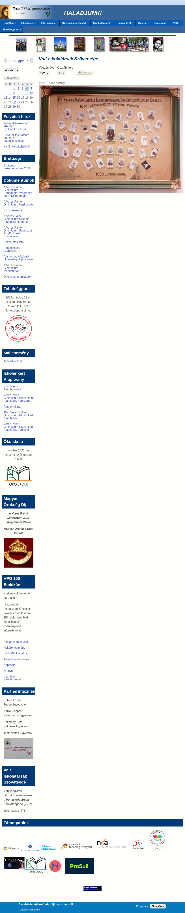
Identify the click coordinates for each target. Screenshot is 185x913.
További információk (29, 910)
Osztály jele (65, 67)
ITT (22, 810)
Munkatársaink (102, 24)
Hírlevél (8, 670)
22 (14, 102)
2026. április (18, 61)
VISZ (175, 24)
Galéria (142, 24)
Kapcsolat (160, 23)
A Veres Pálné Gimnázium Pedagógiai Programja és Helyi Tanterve (18, 191)
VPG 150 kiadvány (16, 653)
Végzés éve (46, 67)
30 (18, 106)
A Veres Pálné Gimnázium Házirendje (18, 203)
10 (22, 93)
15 (14, 97)
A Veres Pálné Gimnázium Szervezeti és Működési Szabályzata (18, 232)
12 (31, 93)
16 (18, 97)
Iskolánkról (124, 24)
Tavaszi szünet (13, 360)
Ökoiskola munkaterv (17, 276)
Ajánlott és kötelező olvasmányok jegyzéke (18, 258)
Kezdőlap (8, 24)
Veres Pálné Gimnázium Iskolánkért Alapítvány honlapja (18, 426)
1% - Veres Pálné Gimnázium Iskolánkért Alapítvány (18, 415)
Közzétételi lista (14, 242)
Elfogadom (142, 907)
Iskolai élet (27, 24)
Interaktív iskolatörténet (12, 678)
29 (14, 106)
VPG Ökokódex (13, 210)
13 (5, 97)
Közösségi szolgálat (74, 24)
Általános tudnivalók (16, 641)
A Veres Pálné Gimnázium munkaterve (13, 268)
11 (27, 93)
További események (16, 659)
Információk (48, 24)
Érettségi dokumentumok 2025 (17, 167)
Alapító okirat (12, 406)
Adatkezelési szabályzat (12, 249)
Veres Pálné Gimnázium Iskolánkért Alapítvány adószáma (18, 397)
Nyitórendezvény (14, 647)
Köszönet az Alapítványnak (13, 388)
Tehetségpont (10, 30)
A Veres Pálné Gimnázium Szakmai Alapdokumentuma (17, 219)
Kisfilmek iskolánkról (17, 146)
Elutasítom (158, 907)
